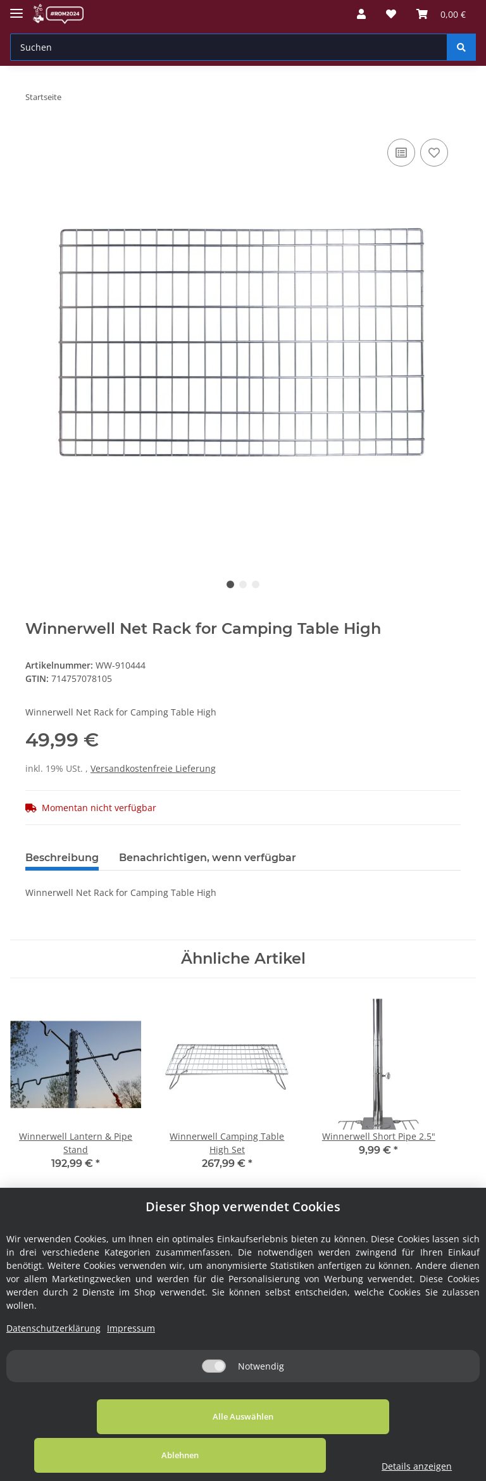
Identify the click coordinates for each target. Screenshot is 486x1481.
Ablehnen (271, 1455)
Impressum (131, 1367)
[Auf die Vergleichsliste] (401, 153)
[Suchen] (228, 47)
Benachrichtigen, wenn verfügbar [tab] (207, 858)
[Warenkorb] (441, 14)
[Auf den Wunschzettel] (434, 153)
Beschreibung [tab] (62, 858)
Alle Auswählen (95, 1455)
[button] (361, 14)
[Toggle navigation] (16, 8)
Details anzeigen (420, 1466)
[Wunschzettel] (391, 14)
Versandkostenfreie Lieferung (153, 768)
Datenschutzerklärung (53, 1367)
